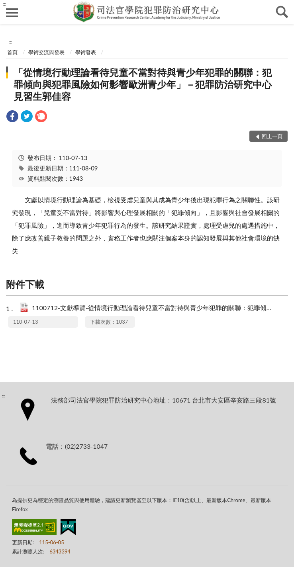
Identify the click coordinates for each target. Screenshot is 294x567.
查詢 (282, 12)
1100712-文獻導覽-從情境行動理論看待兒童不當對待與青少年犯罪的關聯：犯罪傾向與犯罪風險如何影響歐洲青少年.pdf (152, 308)
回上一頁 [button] (272, 136)
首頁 (12, 52)
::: (4, 4)
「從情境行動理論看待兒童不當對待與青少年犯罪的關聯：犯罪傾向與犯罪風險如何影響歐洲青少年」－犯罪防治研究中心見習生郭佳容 (143, 84)
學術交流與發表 (46, 52)
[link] (12, 117)
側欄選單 (12, 12)
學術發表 (85, 52)
